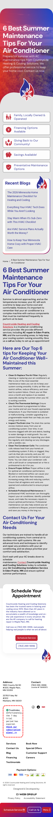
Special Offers (34, 750)
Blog (8, 755)
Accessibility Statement (34, 800)
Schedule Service (26, 639)
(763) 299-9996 (26, 647)
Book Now (31, 745)
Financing (11, 759)
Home (5, 263)
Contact (22, 564)
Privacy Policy (14, 800)
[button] (46, 810)
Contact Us (12, 750)
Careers (30, 759)
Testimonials (13, 764)
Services (11, 745)
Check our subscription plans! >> (13, 732)
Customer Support (36, 755)
